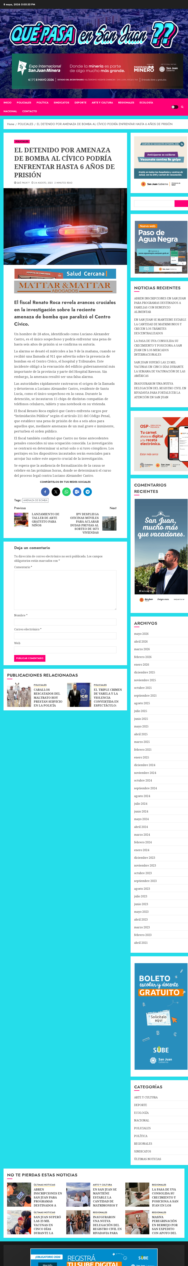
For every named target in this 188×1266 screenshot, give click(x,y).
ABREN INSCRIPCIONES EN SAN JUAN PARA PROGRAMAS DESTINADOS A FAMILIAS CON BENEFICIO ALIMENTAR (48, 1203)
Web (17, 643)
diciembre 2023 (144, 858)
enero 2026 (141, 664)
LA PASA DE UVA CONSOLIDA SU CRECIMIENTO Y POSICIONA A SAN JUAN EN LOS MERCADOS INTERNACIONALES (166, 1201)
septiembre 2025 (145, 695)
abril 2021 (141, 943)
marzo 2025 (142, 742)
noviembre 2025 (145, 680)
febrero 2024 (143, 842)
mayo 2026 (141, 634)
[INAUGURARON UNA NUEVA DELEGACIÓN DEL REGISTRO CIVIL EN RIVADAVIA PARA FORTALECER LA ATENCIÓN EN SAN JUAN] (78, 1222)
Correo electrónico (28, 629)
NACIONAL (10, 111)
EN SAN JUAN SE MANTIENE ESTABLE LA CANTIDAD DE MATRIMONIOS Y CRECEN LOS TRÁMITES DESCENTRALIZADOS (108, 1203)
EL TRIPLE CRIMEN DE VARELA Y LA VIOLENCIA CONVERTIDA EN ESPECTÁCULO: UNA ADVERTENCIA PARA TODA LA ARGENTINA (108, 703)
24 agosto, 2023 (43, 183)
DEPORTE (80, 102)
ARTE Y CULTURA (102, 102)
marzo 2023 (142, 927)
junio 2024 (141, 811)
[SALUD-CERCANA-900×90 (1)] (65, 278)
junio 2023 (141, 904)
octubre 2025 (143, 688)
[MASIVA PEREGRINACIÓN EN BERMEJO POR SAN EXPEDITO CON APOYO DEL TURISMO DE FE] (137, 1222)
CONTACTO (29, 111)
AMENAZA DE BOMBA (35, 500)
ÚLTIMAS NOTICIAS (147, 1159)
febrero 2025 (143, 750)
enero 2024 (141, 850)
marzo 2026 (142, 649)
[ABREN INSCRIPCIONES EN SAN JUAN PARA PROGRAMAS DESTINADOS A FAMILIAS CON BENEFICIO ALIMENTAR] (19, 1195)
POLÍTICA (42, 102)
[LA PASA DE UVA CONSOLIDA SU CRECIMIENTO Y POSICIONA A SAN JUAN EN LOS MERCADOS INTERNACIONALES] (137, 1195)
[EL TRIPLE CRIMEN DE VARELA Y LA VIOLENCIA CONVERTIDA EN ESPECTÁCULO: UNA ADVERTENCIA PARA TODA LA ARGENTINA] (79, 695)
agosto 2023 (142, 889)
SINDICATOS (61, 102)
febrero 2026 (143, 657)
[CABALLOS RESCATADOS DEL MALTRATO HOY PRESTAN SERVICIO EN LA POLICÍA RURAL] (19, 695)
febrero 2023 (143, 935)
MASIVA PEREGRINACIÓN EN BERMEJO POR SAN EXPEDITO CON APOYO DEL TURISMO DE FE (165, 1227)
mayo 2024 (141, 819)
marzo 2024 (142, 835)
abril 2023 (141, 919)
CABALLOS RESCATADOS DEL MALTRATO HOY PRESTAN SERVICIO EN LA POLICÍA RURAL (48, 699)
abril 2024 (141, 827)
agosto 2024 (142, 796)
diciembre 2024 (144, 765)
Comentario (23, 567)
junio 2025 (141, 719)
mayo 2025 (141, 726)
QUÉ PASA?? (23, 183)
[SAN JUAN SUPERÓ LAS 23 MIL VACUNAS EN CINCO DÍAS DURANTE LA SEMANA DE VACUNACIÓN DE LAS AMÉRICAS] (19, 1222)
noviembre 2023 (145, 865)
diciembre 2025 (144, 672)
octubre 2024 (143, 780)
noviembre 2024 (145, 773)
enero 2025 (141, 757)
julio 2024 (140, 804)
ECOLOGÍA (146, 102)
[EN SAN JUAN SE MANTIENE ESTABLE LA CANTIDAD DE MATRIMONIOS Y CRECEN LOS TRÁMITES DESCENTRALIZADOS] (78, 1195)
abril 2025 (141, 734)
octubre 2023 (143, 873)
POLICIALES (24, 102)
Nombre (21, 615)
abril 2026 (141, 641)
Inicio (7, 102)
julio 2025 (140, 711)
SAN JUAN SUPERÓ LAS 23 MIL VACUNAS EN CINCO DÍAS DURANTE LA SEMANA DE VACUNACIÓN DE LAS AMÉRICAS (47, 1231)
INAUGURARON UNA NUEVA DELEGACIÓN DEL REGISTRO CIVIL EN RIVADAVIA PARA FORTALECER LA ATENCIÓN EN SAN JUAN (107, 1231)
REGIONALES (126, 102)
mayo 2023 (141, 912)
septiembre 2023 (145, 881)
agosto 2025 (142, 703)
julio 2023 (140, 896)
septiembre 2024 (145, 788)
